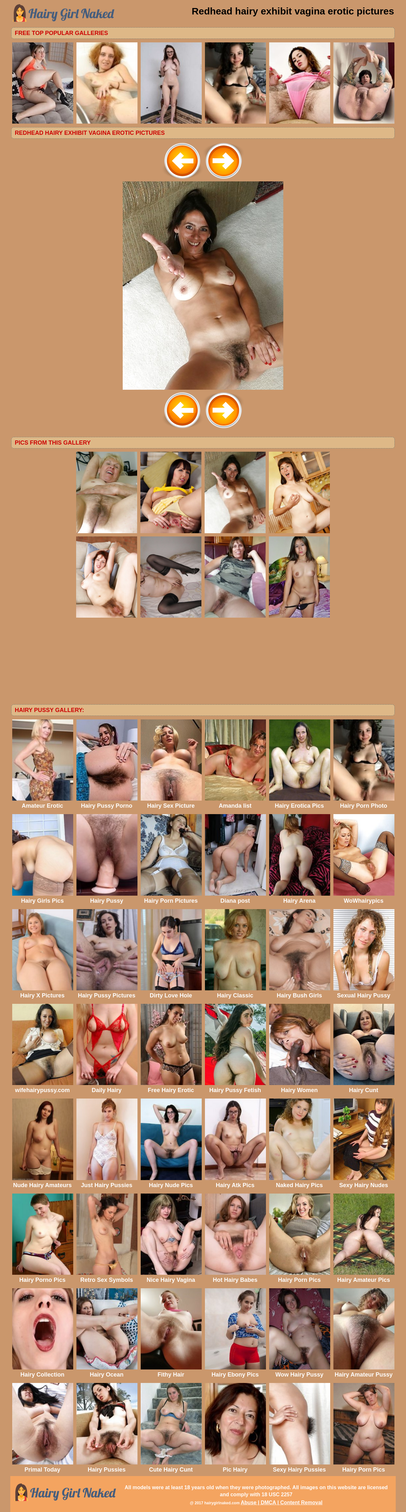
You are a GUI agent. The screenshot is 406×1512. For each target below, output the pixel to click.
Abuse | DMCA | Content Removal (281, 1502)
